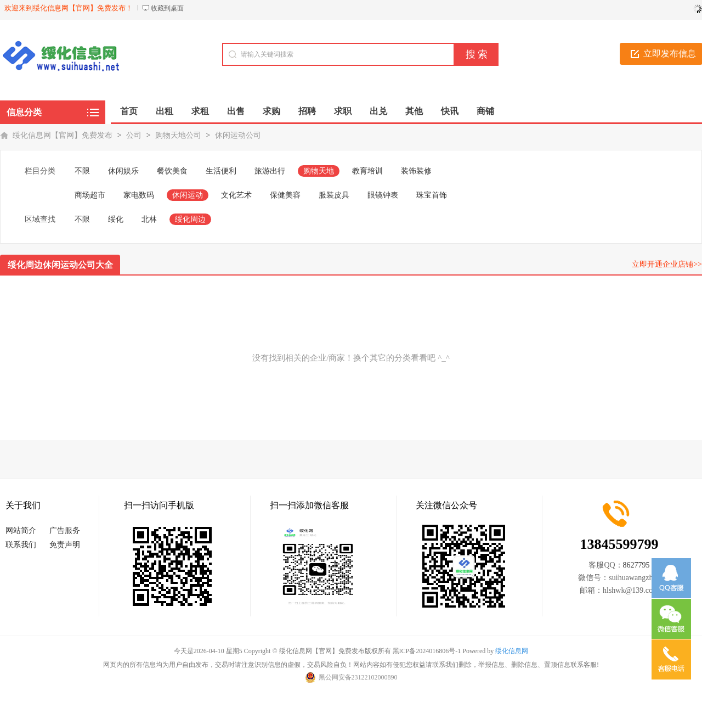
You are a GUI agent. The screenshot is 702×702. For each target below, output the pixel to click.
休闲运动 (187, 195)
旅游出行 (269, 171)
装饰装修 (416, 171)
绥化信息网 (511, 651)
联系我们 (20, 545)
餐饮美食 (172, 171)
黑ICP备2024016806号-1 (427, 651)
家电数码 (138, 195)
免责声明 (64, 545)
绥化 (115, 219)
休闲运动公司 (238, 135)
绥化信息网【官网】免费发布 (62, 135)
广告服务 (64, 530)
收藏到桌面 (167, 8)
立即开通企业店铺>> (667, 264)
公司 (133, 135)
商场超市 (90, 195)
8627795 (636, 565)
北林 (149, 219)
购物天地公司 (178, 135)
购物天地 (318, 171)
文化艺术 (236, 195)
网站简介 (20, 530)
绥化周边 (190, 219)
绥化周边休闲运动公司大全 (60, 264)
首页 (129, 111)
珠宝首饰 (431, 195)
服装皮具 (334, 195)
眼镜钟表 (382, 195)
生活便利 (221, 171)
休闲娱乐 (123, 171)
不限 (82, 171)
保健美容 (285, 195)
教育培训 (367, 171)
